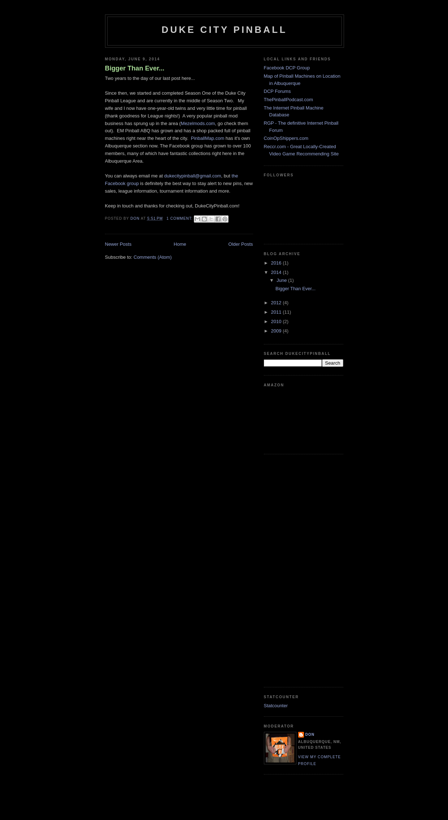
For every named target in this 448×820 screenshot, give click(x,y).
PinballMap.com (208, 138)
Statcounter (276, 705)
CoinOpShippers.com (286, 138)
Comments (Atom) (152, 257)
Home (180, 244)
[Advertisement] (293, 569)
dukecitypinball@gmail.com (192, 176)
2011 (277, 312)
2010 (277, 321)
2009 (277, 331)
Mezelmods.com (198, 123)
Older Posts (241, 244)
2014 (277, 272)
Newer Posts (118, 244)
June (282, 280)
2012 (277, 302)
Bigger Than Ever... (135, 68)
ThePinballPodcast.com (288, 99)
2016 (277, 263)
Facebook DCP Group (287, 67)
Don (310, 735)
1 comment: (180, 218)
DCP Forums (277, 91)
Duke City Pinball (224, 29)
